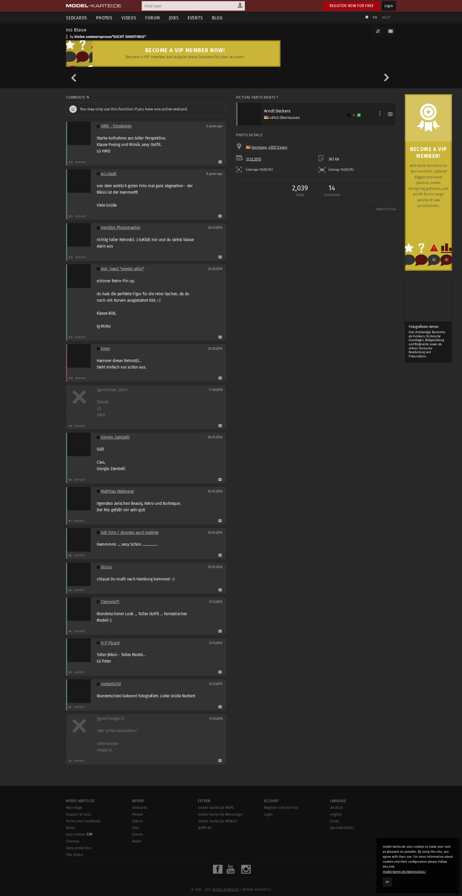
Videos (128, 18)
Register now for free (351, 6)
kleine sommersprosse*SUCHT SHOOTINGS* (110, 37)
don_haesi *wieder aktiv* (122, 268)
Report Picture (386, 209)
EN (375, 17)
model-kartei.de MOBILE (217, 841)
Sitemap (72, 861)
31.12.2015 (253, 159)
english (336, 834)
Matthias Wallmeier (117, 491)
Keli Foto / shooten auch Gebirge (130, 532)
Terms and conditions (83, 841)
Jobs (174, 18)
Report (80, 162)
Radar (137, 861)
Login (389, 6)
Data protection (78, 868)
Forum (152, 18)
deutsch (336, 827)
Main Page (74, 827)
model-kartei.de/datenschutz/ (404, 872)
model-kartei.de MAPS (216, 827)
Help (386, 17)
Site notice (74, 874)
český (334, 841)
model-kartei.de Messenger (220, 834)
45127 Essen (277, 147)
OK (387, 882)
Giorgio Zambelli (115, 437)
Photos (104, 18)
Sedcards (76, 18)
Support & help (78, 834)
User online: (79, 854)
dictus (106, 567)
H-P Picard (110, 643)
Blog (217, 18)
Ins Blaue (76, 30)
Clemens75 (110, 601)
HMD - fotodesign (116, 126)
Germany (259, 147)
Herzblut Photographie (120, 227)
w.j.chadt (108, 173)
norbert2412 (111, 683)
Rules (70, 847)
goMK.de (205, 847)
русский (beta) (342, 847)
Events (195, 18)
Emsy (105, 348)
